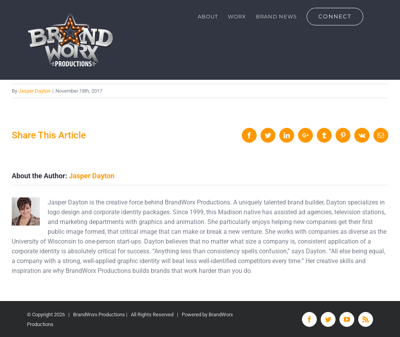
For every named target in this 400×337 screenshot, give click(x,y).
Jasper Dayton (34, 91)
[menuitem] (208, 16)
